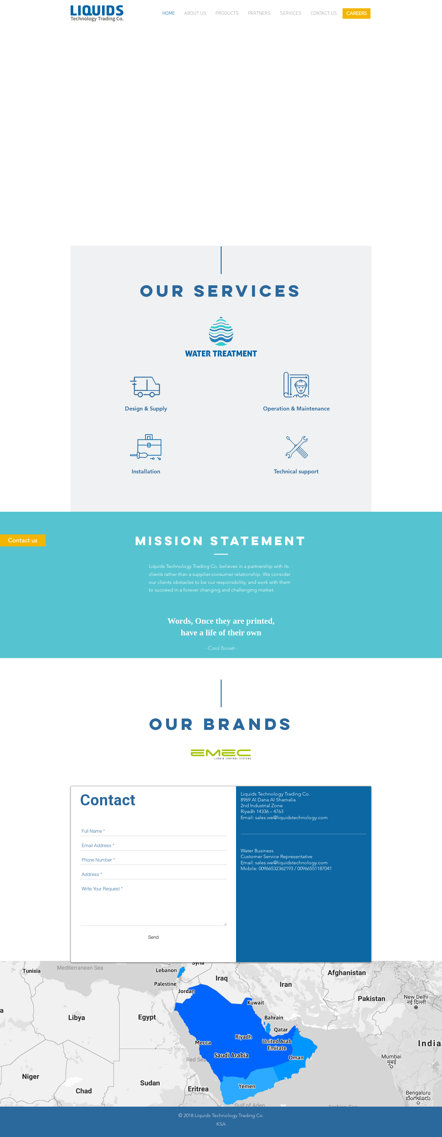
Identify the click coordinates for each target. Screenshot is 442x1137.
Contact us (324, 13)
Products (227, 13)
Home (168, 13)
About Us (195, 13)
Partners (259, 13)
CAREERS (356, 13)
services (290, 13)
